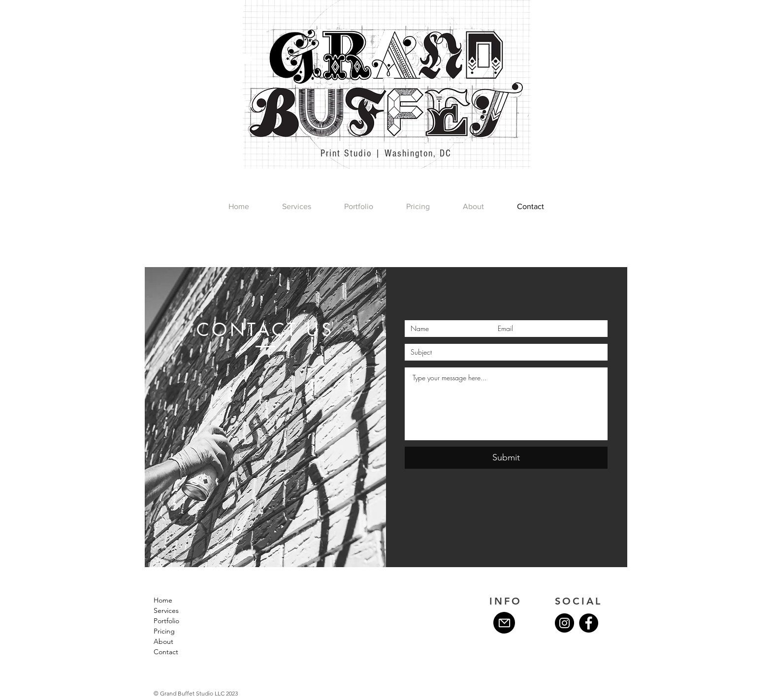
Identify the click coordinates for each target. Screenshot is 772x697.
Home (163, 600)
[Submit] (506, 458)
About (163, 641)
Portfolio (166, 620)
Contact (166, 651)
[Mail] (504, 623)
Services (166, 610)
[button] (358, 206)
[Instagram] (564, 623)
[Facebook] (588, 623)
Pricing (164, 631)
